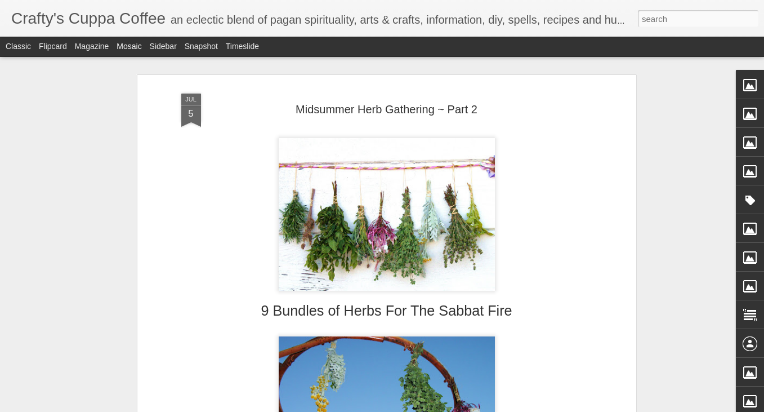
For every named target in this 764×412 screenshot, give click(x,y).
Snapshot (201, 46)
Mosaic (129, 46)
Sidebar (163, 46)
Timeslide (242, 46)
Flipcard (53, 46)
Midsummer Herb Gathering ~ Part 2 (386, 109)
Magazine (92, 46)
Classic (18, 46)
